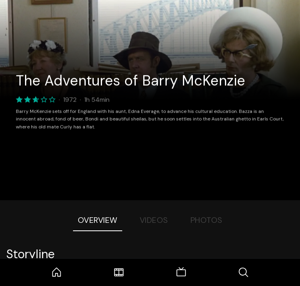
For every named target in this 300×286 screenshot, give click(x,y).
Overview (97, 220)
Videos (154, 220)
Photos (206, 220)
